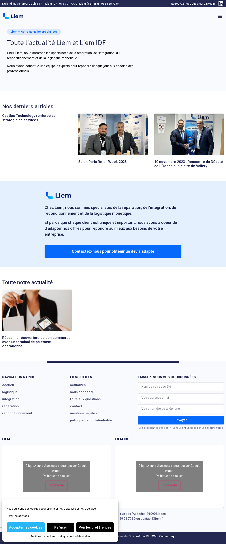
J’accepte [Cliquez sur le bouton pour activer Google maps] (56, 485)
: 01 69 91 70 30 (61, 3)
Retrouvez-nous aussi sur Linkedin (193, 3)
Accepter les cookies (25, 527)
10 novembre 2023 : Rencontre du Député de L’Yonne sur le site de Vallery (188, 164)
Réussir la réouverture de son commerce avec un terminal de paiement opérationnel (36, 342)
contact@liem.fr (152, 518)
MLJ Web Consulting (160, 536)
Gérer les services (18, 516)
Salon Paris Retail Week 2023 (102, 162)
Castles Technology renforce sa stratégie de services (29, 118)
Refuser (60, 527)
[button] (220, 16)
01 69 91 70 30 (125, 518)
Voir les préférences (95, 527)
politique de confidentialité (74, 536)
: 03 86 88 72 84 (99, 3)
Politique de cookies (43, 536)
